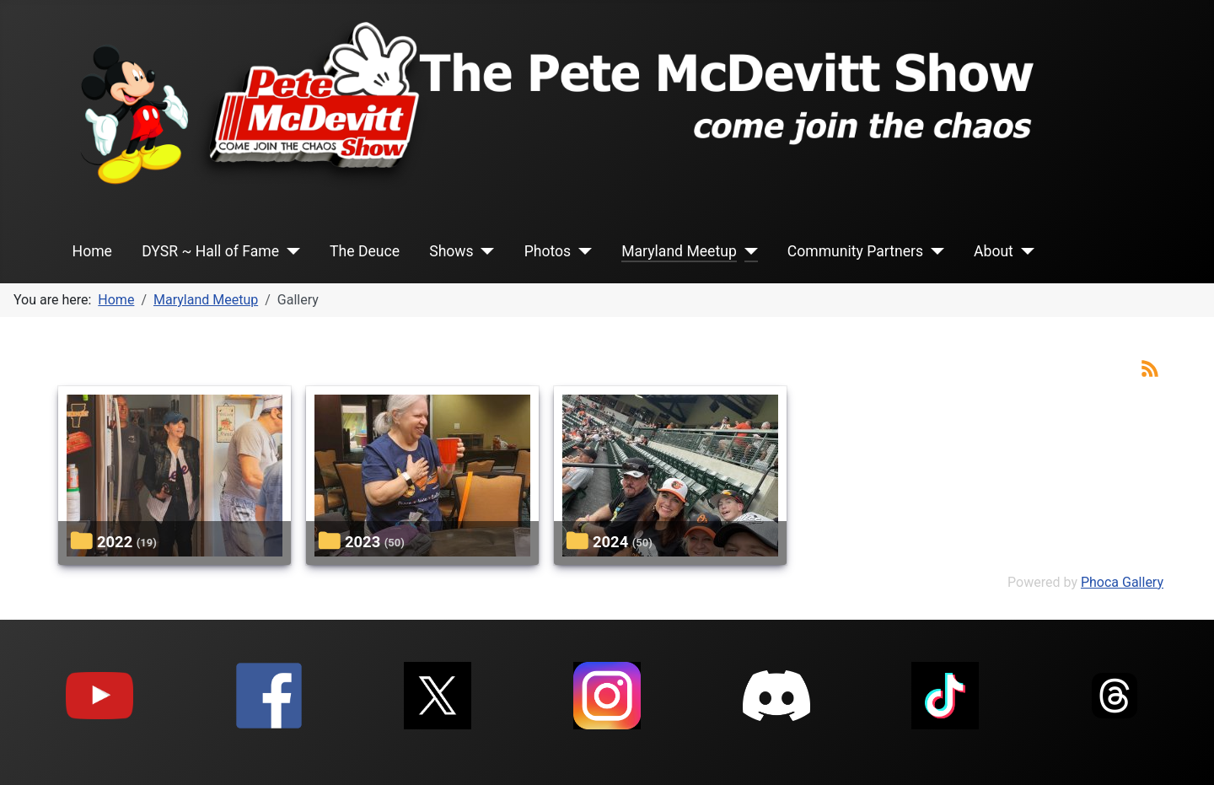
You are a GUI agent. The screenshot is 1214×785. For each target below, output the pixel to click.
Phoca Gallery (1122, 582)
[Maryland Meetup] (747, 251)
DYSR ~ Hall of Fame (210, 251)
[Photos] (581, 251)
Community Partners (855, 251)
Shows (451, 251)
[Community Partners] (933, 251)
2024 (610, 542)
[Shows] (484, 251)
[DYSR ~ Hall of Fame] (289, 251)
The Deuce (365, 251)
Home (92, 251)
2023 (362, 542)
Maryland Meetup (679, 251)
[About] (1023, 251)
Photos (548, 251)
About (993, 251)
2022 (114, 542)
